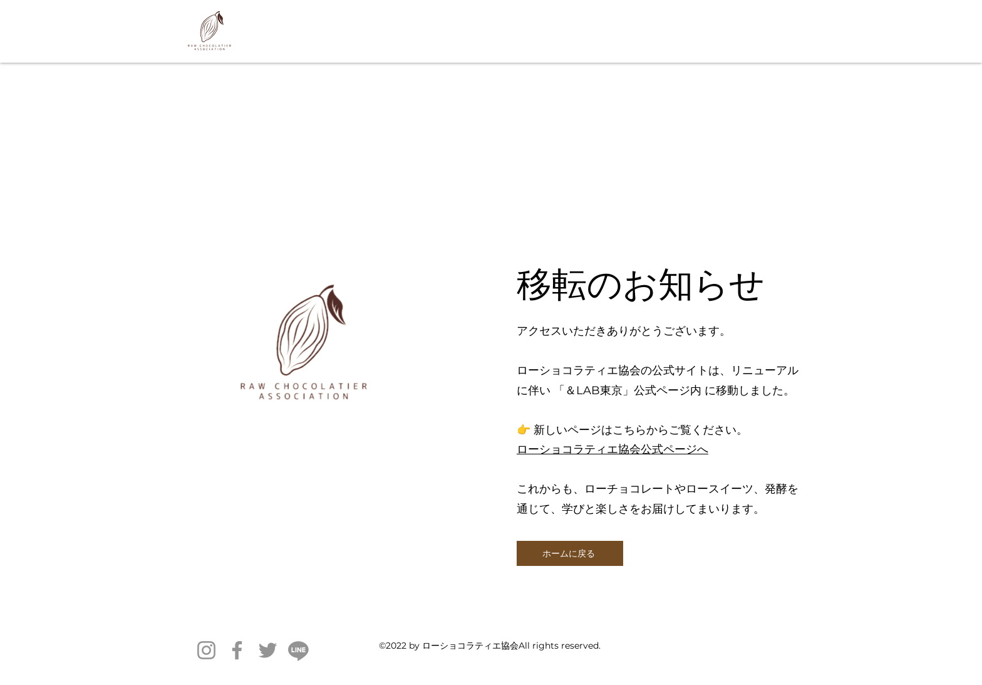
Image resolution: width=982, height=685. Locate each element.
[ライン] (298, 650)
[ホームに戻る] (570, 553)
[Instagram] (206, 650)
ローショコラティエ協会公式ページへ (612, 449)
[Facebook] (237, 650)
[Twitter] (268, 650)
